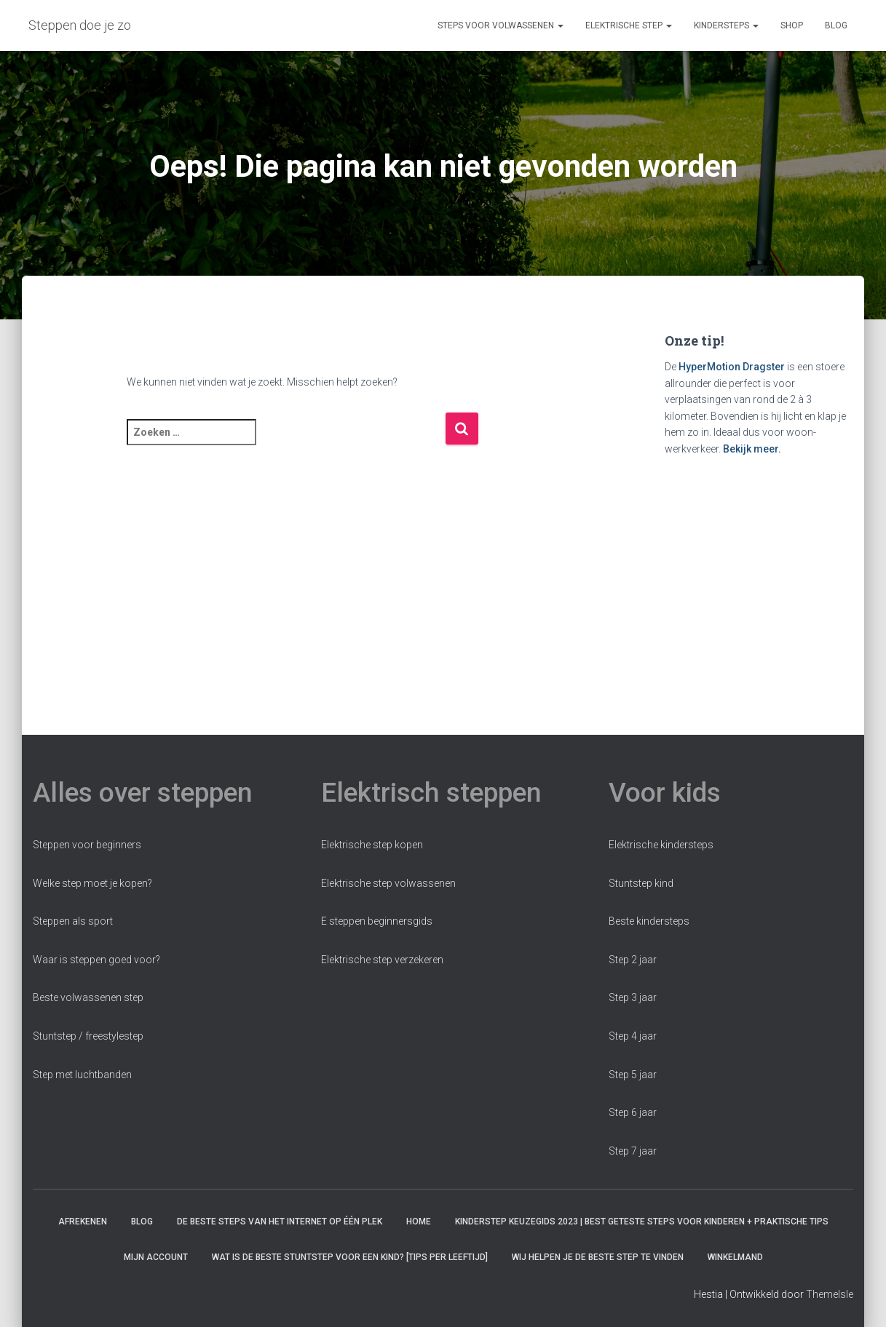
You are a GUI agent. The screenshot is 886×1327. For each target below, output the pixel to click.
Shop (791, 25)
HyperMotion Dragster (732, 366)
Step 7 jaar (633, 1151)
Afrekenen (82, 1221)
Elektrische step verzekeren (382, 959)
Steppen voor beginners (87, 844)
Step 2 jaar (633, 959)
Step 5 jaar (633, 1074)
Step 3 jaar (633, 997)
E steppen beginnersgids (376, 921)
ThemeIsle (829, 1294)
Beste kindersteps (649, 921)
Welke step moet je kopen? (92, 883)
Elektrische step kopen (372, 844)
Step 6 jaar (633, 1112)
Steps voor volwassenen (500, 25)
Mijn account (156, 1257)
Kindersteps (726, 25)
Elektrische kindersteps (661, 844)
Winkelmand (735, 1257)
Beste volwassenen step (88, 997)
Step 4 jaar (633, 1036)
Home (418, 1221)
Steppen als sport (73, 921)
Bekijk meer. (752, 449)
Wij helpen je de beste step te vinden (598, 1257)
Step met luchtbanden (82, 1074)
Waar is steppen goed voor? (96, 959)
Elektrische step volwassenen (388, 883)
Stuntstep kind (641, 883)
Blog (836, 25)
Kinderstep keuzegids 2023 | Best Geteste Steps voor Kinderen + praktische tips (641, 1221)
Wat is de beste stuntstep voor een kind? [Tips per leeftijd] (350, 1257)
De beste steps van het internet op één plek (279, 1221)
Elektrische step (628, 25)
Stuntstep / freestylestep (88, 1036)
